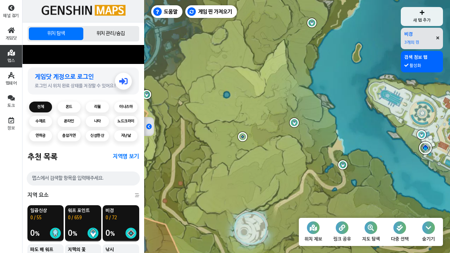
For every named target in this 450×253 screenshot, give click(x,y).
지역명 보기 (126, 157)
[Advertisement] (83, 54)
